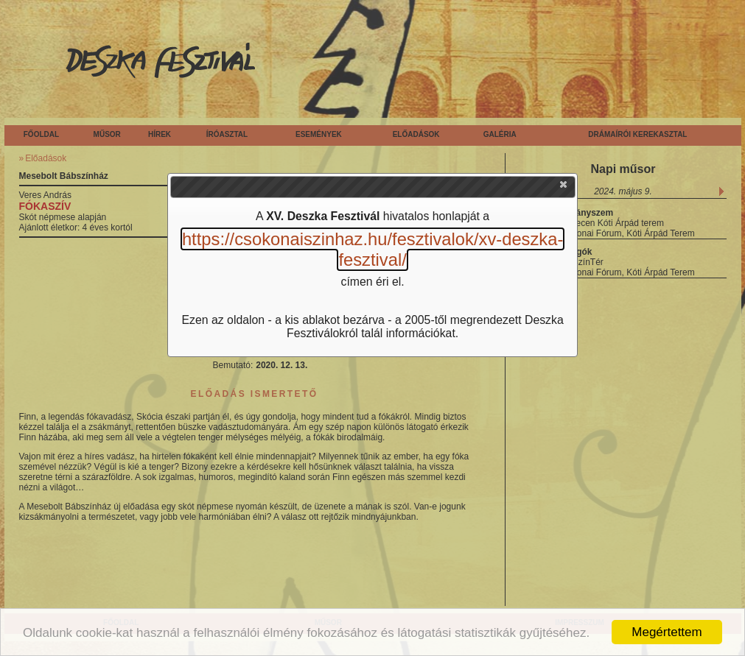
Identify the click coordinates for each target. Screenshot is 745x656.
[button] (564, 188)
